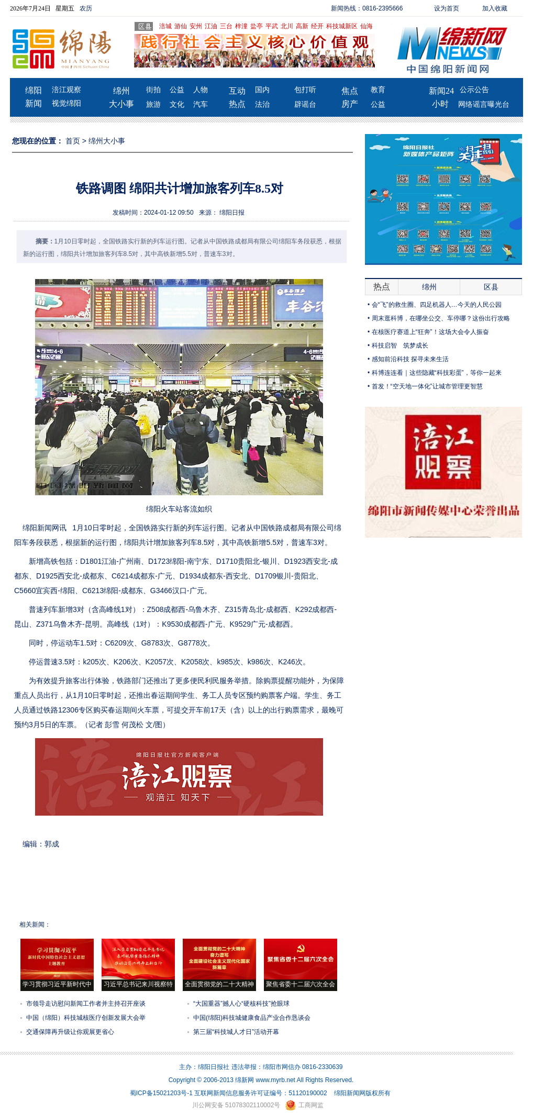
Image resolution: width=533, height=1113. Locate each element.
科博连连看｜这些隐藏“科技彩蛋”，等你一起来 (437, 372)
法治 (262, 104)
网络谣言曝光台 (483, 104)
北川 (287, 26)
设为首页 (446, 8)
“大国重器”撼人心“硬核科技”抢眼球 (241, 1003)
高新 (302, 26)
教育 (378, 90)
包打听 (305, 90)
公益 (177, 90)
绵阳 (33, 90)
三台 (226, 26)
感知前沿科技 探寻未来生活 (410, 359)
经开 (317, 26)
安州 (196, 26)
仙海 (366, 26)
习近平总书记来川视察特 (138, 984)
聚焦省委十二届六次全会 (300, 984)
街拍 (153, 90)
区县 (491, 287)
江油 (211, 26)
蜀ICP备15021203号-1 (161, 1093)
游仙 (180, 26)
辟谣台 (305, 104)
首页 (72, 141)
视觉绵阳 (66, 103)
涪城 (165, 26)
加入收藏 (494, 8)
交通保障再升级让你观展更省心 (70, 1032)
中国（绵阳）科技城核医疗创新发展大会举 (86, 1017)
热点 (237, 103)
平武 (271, 26)
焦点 (349, 90)
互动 (237, 90)
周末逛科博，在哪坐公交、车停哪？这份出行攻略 (441, 318)
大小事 (121, 103)
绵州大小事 (106, 141)
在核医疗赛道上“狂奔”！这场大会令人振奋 (430, 332)
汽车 (200, 104)
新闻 (33, 103)
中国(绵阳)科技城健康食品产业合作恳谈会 (251, 1017)
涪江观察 (66, 90)
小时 (440, 103)
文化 (177, 104)
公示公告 (474, 90)
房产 (349, 103)
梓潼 (241, 26)
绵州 (121, 90)
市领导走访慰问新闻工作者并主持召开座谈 (86, 1003)
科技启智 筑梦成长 (400, 345)
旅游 (153, 104)
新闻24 (441, 90)
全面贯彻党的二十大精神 (219, 984)
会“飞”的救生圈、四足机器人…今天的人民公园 (437, 304)
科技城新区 (342, 26)
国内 (262, 90)
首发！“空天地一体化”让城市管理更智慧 (427, 386)
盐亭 (256, 26)
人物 (200, 90)
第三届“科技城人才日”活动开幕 (236, 1032)
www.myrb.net (275, 1080)
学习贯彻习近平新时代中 (57, 984)
